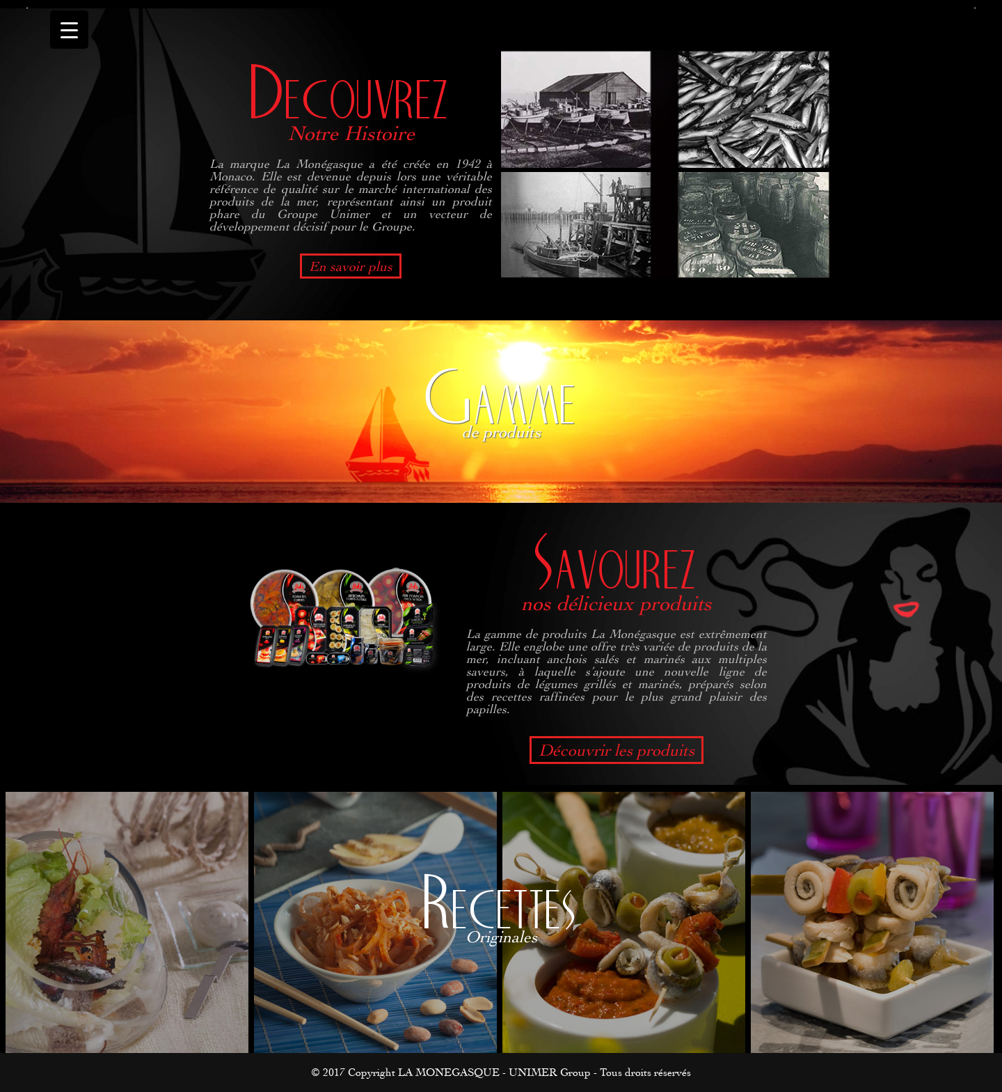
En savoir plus (350, 266)
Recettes (501, 904)
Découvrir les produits (616, 749)
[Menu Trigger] (69, 29)
